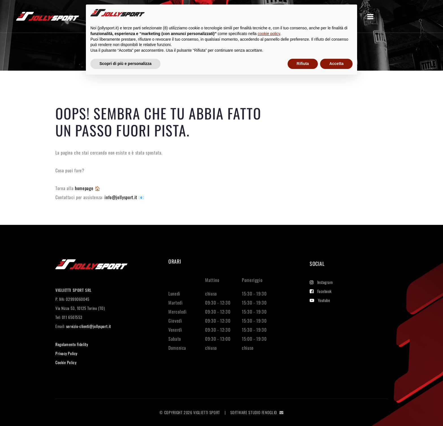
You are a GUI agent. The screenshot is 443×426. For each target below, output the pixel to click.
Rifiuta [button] (303, 63)
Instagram (321, 282)
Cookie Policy (65, 362)
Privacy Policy (66, 353)
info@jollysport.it (121, 197)
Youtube (320, 300)
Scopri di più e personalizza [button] (125, 63)
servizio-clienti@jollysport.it (88, 326)
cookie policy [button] (269, 33)
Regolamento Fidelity (71, 344)
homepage (85, 188)
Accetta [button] (336, 63)
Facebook (321, 291)
